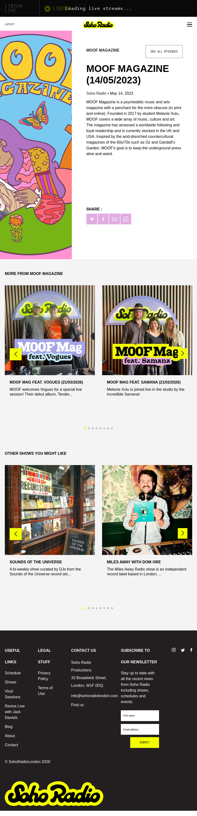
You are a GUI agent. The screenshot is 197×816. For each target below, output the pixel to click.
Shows (10, 682)
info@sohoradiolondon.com (94, 696)
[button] (182, 353)
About (10, 736)
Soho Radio (96, 93)
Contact (11, 745)
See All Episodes (164, 51)
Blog (8, 727)
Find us (77, 705)
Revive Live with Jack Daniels (15, 712)
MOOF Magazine (102, 50)
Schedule (13, 673)
